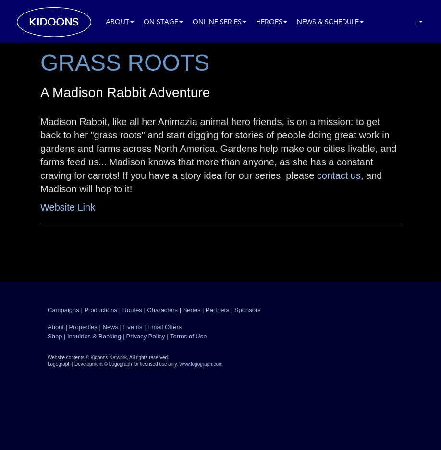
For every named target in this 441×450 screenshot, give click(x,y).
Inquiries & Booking (94, 336)
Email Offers (164, 327)
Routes (132, 309)
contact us (339, 175)
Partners (217, 309)
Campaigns (63, 309)
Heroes (271, 22)
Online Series (219, 22)
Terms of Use (188, 336)
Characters (162, 309)
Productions (100, 309)
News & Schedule (330, 22)
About (120, 22)
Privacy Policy (145, 336)
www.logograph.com (200, 364)
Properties (83, 327)
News (110, 327)
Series (192, 309)
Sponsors (247, 309)
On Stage (163, 22)
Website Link (67, 207)
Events (133, 327)
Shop (55, 336)
